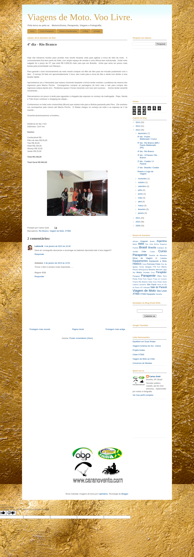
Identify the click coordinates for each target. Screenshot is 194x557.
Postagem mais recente (40, 329)
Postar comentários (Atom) (81, 338)
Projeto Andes (139, 350)
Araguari (144, 241)
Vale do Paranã (158, 287)
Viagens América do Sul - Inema (147, 346)
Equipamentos (140, 261)
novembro (142, 178)
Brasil (143, 247)
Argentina (162, 241)
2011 (138, 218)
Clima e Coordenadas (68, 31)
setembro (142, 186)
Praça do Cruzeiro (160, 279)
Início (32, 31)
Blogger (124, 494)
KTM (154, 267)
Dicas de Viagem (142, 258)
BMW (141, 244)
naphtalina (103, 494)
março (141, 205)
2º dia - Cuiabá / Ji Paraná (145, 162)
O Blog (85, 31)
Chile (144, 251)
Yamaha (159, 294)
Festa (144, 264)
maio (140, 198)
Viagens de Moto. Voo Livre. (79, 17)
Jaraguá (148, 267)
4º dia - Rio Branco (145, 151)
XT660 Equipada (147, 294)
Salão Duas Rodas (155, 282)
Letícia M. (39, 246)
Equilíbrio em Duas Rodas (144, 341)
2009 (138, 225)
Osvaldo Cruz (149, 272)
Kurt (158, 267)
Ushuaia (146, 287)
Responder (39, 254)
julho (140, 190)
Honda (141, 267)
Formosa (151, 264)
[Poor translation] (11, 513)
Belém (135, 244)
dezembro (142, 133)
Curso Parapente (47, 31)
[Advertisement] (148, 419)
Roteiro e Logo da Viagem (145, 172)
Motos (139, 272)
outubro (141, 182)
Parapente (148, 275)
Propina (135, 282)
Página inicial (78, 329)
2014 (138, 122)
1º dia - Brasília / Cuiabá (148, 167)
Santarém (142, 284)
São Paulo (151, 284)
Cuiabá (152, 251)
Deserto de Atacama (158, 255)
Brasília (152, 247)
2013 (138, 126)
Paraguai (136, 276)
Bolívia (156, 244)
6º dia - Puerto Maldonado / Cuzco (147, 138)
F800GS (137, 264)
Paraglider (161, 272)
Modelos (152, 269)
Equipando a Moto (158, 261)
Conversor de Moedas (142, 363)
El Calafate (161, 258)
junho (140, 194)
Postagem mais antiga (115, 329)
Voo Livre (162, 291)
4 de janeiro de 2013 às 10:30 (57, 246)
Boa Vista (149, 244)
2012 (138, 130)
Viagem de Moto (57, 231)
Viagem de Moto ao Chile (144, 359)
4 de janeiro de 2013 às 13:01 (57, 263)
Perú (165, 276)
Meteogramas (143, 269)
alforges (135, 241)
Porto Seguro (147, 279)
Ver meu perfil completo (143, 395)
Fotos (157, 264)
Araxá (152, 241)
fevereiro (142, 209)
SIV (141, 287)
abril (140, 201)
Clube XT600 (138, 354)
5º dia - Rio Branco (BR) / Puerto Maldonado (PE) (148, 145)
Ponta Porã (137, 279)
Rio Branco (43, 231)
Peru (159, 276)
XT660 (68, 231)
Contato (97, 31)
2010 (138, 222)
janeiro (141, 213)
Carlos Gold (155, 376)
